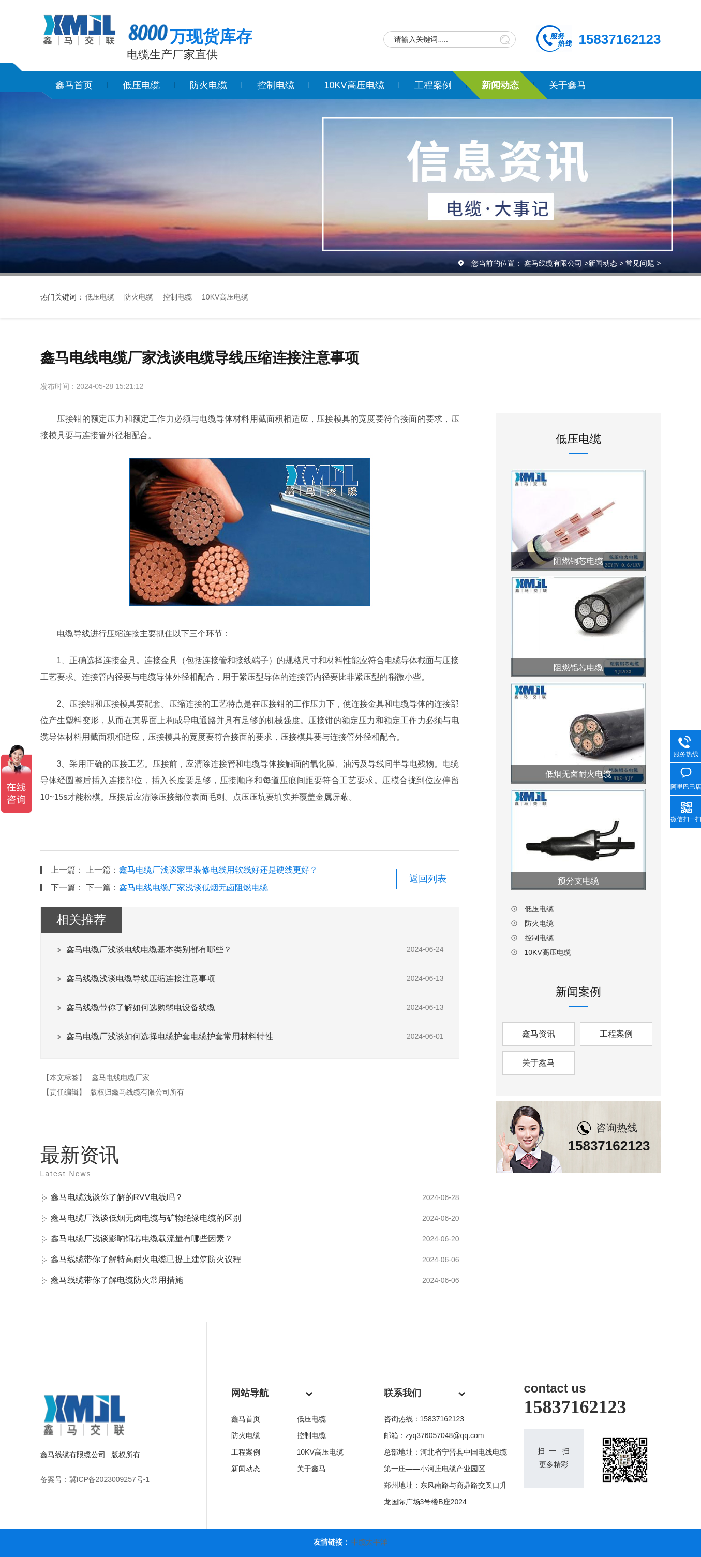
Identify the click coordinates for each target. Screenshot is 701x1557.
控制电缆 (275, 85)
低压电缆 (141, 85)
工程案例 (433, 85)
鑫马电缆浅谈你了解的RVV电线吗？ (117, 1197)
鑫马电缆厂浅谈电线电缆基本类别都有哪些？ (149, 949)
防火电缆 (208, 85)
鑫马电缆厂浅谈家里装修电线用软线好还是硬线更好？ (218, 869)
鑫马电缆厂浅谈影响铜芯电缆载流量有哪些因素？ (142, 1238)
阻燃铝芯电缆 (578, 667)
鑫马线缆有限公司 (553, 263)
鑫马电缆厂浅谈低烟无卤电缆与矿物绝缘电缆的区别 (146, 1218)
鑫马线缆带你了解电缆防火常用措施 (117, 1280)
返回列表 (427, 879)
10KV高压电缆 (354, 85)
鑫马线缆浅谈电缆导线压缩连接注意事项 (140, 978)
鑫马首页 (74, 85)
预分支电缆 (578, 880)
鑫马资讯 (538, 1033)
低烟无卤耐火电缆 (578, 774)
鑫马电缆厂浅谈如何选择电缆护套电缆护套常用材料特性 (169, 1036)
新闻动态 (500, 85)
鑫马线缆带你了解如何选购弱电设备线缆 (140, 1007)
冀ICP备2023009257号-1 (109, 1479)
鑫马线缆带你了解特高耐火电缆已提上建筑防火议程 (146, 1259)
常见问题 (639, 263)
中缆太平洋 (369, 1542)
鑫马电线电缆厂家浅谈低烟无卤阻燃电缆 (193, 887)
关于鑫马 (567, 85)
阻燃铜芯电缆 (578, 561)
